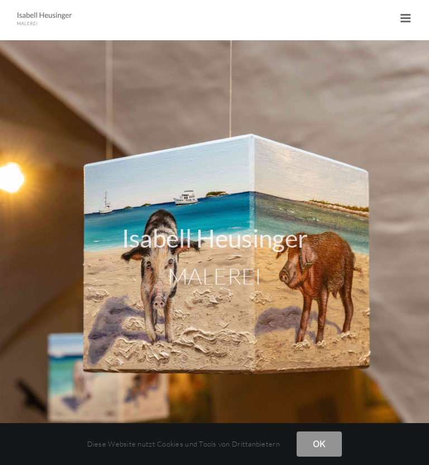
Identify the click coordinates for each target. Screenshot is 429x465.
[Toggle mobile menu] (406, 18)
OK (319, 443)
